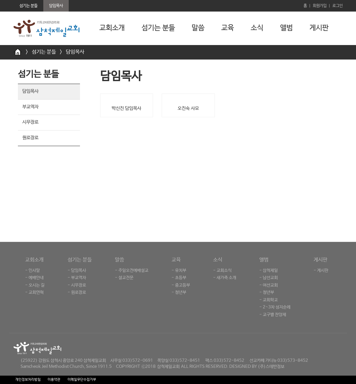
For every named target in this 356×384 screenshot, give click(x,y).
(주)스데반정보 (271, 366)
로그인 (337, 5)
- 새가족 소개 (224, 277)
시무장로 (30, 122)
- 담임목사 (77, 270)
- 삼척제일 (268, 270)
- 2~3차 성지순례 (274, 307)
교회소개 (112, 28)
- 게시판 (321, 270)
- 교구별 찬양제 (272, 314)
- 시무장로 (77, 285)
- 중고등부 (181, 285)
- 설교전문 (124, 277)
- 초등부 (179, 277)
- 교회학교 (268, 299)
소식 (257, 28)
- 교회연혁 (34, 292)
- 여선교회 (268, 285)
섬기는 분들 (158, 28)
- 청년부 (179, 292)
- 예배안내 (34, 277)
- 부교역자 (77, 277)
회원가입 (320, 5)
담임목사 (75, 52)
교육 (227, 28)
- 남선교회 (268, 277)
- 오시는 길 (34, 285)
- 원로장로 (77, 292)
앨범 (286, 28)
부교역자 (30, 107)
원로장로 (30, 138)
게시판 (319, 28)
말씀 (198, 28)
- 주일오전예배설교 (131, 270)
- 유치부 (179, 270)
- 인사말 (32, 270)
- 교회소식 (222, 270)
